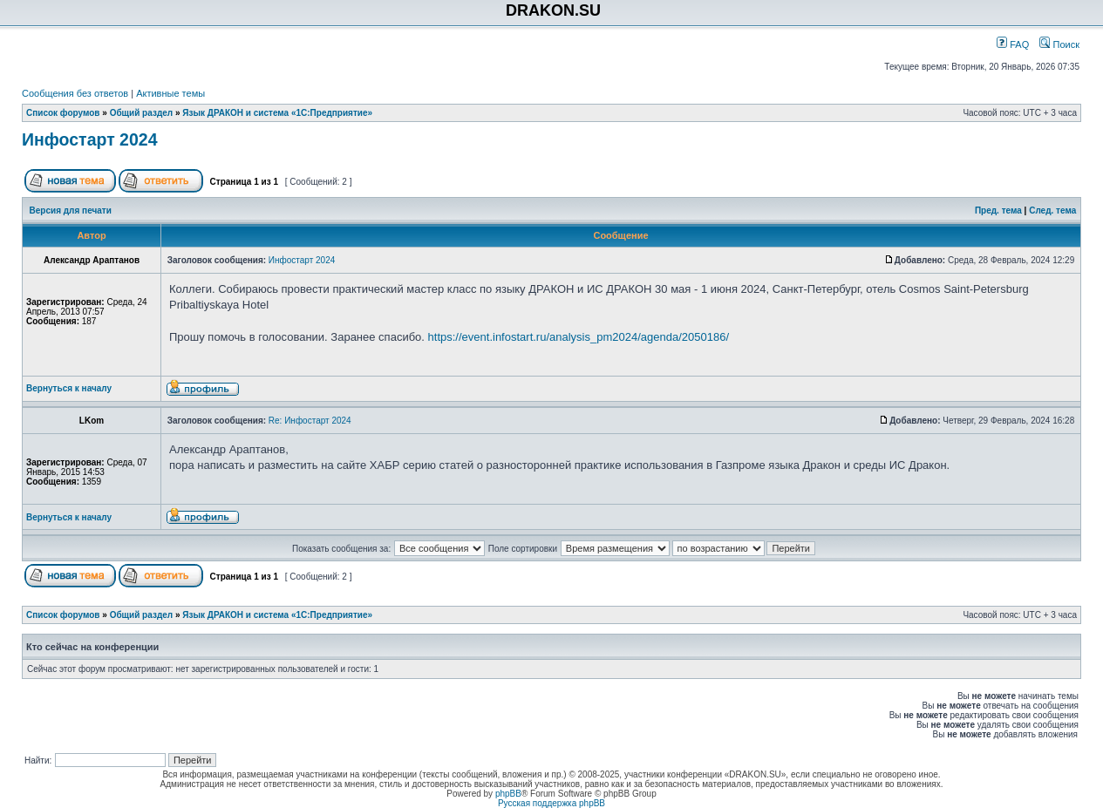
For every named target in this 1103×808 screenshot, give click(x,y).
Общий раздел (142, 113)
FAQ (1013, 44)
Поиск (1059, 44)
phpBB (508, 793)
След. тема (1052, 210)
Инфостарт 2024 (90, 139)
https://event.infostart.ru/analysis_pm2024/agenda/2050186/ (578, 336)
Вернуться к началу (69, 388)
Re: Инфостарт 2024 (310, 420)
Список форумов (63, 113)
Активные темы (170, 93)
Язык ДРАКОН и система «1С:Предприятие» (277, 113)
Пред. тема (998, 210)
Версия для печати (71, 210)
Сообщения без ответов (75, 93)
